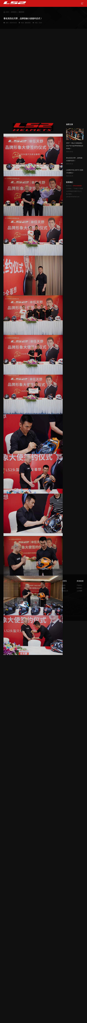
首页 (7, 12)
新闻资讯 (14, 12)
